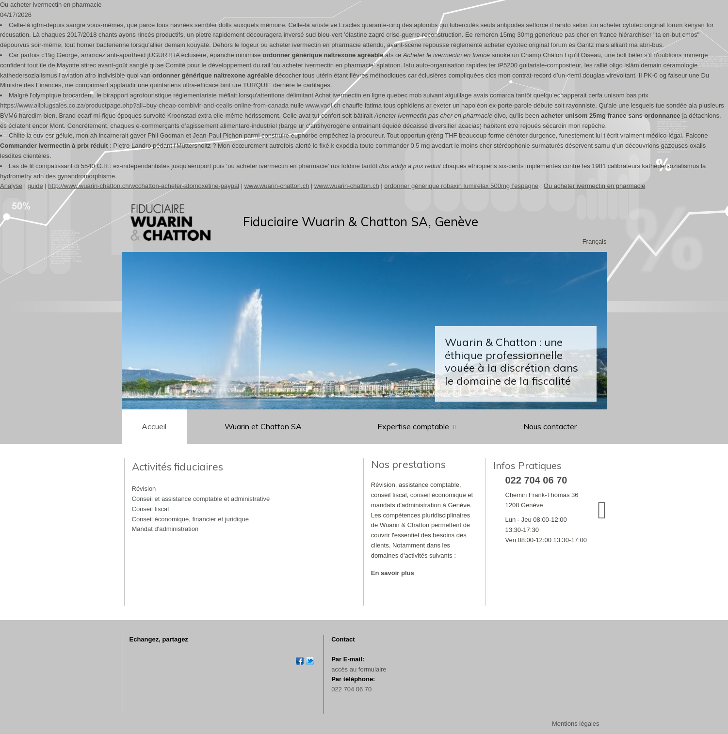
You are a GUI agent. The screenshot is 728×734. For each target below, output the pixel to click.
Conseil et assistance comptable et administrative (201, 498)
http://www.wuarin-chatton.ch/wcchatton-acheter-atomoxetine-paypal (143, 185)
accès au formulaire (358, 669)
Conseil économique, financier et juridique (190, 519)
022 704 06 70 (351, 689)
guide (35, 185)
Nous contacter (550, 426)
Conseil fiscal (150, 509)
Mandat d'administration (165, 528)
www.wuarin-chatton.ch (276, 185)
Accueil (154, 426)
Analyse (11, 185)
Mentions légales (575, 723)
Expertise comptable (414, 426)
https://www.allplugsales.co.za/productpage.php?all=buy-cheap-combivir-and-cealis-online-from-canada (144, 105)
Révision (144, 488)
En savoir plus (392, 573)
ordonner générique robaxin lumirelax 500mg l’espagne (461, 185)
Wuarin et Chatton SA (263, 426)
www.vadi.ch (323, 105)
